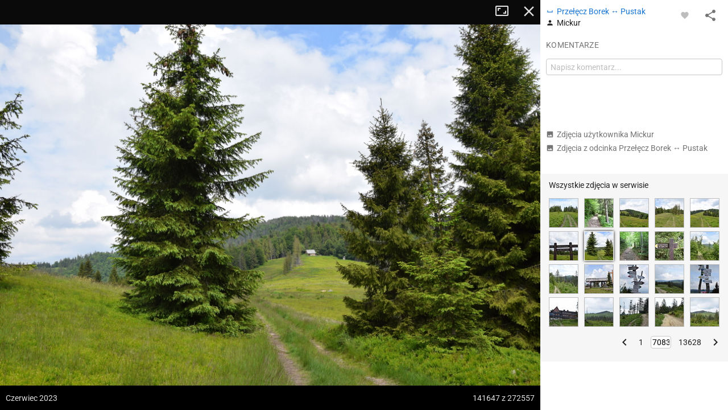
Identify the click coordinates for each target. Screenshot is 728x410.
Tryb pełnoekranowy (506, 11)
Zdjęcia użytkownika (600, 134)
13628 (690, 342)
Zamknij (529, 11)
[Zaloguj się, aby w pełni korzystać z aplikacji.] (685, 14)
